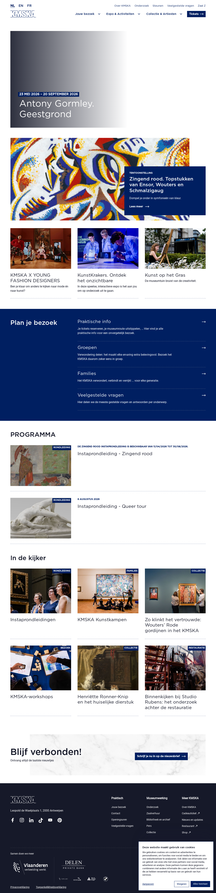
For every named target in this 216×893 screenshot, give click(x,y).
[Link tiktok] (41, 820)
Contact (115, 813)
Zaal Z (202, 5)
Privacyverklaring (19, 887)
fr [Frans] (29, 6)
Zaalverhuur (153, 813)
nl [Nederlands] (12, 6)
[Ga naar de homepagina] (23, 14)
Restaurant (190, 826)
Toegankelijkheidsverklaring (51, 887)
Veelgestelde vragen (180, 5)
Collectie (151, 832)
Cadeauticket (191, 813)
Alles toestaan (200, 883)
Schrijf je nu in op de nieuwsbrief (161, 756)
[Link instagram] (22, 820)
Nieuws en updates (192, 819)
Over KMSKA (122, 5)
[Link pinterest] (60, 820)
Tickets (196, 14)
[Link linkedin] (31, 820)
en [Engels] (21, 6)
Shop (186, 832)
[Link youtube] (50, 820)
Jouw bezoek (118, 807)
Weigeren (182, 884)
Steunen (158, 5)
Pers (149, 825)
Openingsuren (119, 819)
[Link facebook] (12, 820)
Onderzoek (142, 5)
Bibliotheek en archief (158, 819)
